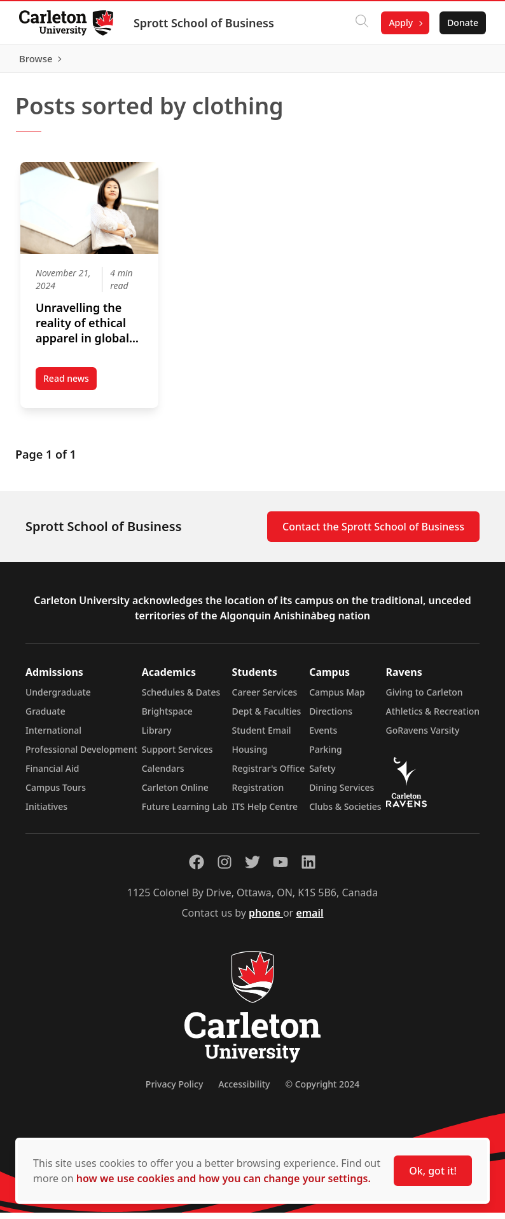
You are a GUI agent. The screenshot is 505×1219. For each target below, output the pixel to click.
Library (157, 737)
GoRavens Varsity (423, 737)
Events (323, 737)
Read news (70, 387)
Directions (330, 717)
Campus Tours (55, 794)
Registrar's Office (268, 775)
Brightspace (167, 717)
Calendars (163, 775)
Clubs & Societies (345, 813)
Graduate (45, 717)
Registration (258, 794)
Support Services (177, 756)
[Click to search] (360, 22)
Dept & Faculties (266, 717)
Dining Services (341, 794)
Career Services (265, 698)
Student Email (261, 737)
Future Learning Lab (185, 813)
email (309, 919)
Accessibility (244, 1090)
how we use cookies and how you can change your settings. (223, 1178)
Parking (325, 756)
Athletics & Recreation (433, 717)
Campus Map (337, 698)
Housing (250, 756)
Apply (399, 23)
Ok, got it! (433, 1171)
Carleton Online (175, 794)
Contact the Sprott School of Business (373, 533)
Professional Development (81, 756)
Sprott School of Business (205, 22)
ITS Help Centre (265, 813)
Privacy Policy (174, 1090)
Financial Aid (52, 775)
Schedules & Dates (181, 698)
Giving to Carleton (424, 698)
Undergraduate (58, 698)
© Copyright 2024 (322, 1090)
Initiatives (46, 813)
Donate (461, 23)
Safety (322, 775)
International (53, 737)
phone (266, 919)
